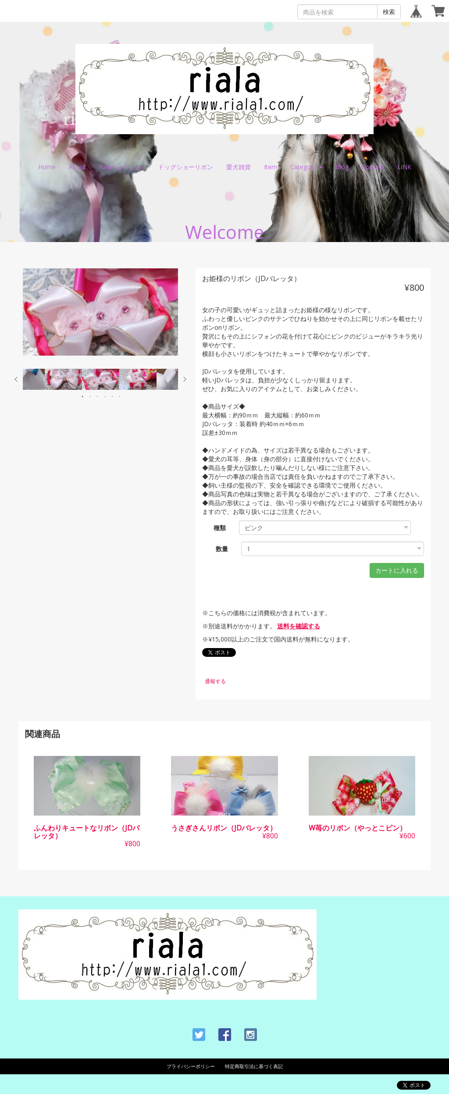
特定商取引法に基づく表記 (254, 1066)
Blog (342, 167)
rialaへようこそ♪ (122, 167)
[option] (100, 312)
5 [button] (112, 396)
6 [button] (119, 396)
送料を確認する (298, 626)
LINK (404, 167)
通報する (215, 681)
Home (47, 167)
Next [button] (184, 379)
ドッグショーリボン (185, 167)
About (77, 167)
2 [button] (90, 396)
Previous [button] (16, 379)
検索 (389, 11)
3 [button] (97, 396)
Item (270, 167)
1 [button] (82, 396)
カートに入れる (396, 570)
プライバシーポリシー (191, 1066)
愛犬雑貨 (238, 167)
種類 (220, 528)
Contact (373, 167)
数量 (222, 549)
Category (306, 167)
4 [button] (104, 396)
